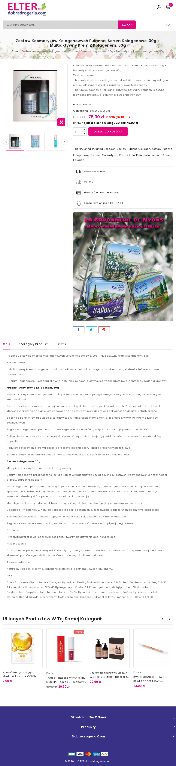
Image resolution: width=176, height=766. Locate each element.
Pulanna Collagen (104, 149)
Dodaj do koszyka (108, 131)
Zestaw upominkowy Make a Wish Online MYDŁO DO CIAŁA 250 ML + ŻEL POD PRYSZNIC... (108, 677)
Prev (163, 619)
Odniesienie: (81, 111)
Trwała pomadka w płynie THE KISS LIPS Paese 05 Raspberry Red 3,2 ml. (65, 682)
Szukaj (126, 25)
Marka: (77, 104)
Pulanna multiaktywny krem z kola (113, 155)
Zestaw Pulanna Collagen (133, 149)
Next (170, 619)
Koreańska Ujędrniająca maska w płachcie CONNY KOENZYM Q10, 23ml (19, 676)
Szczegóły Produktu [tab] (34, 344)
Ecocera (138, 672)
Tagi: (76, 149)
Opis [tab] (6, 344)
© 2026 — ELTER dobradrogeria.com (88, 761)
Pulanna (88, 104)
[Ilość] (77, 131)
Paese (50, 673)
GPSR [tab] (62, 344)
